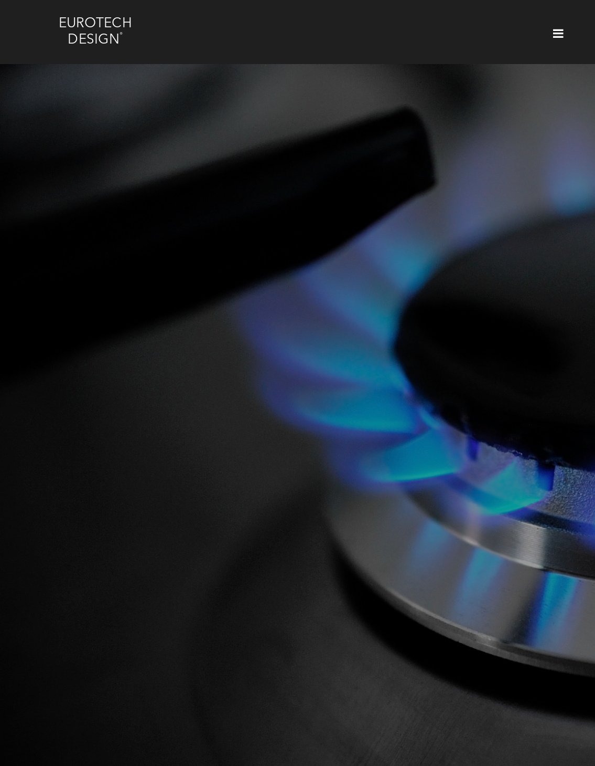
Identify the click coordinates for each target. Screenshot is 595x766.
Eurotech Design (95, 32)
